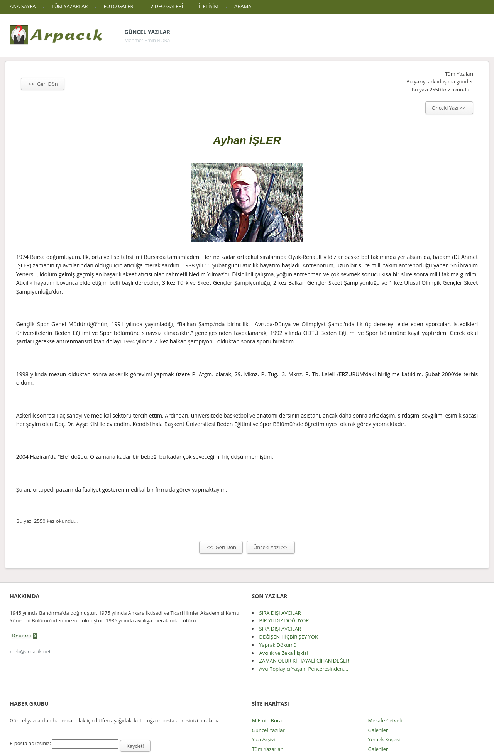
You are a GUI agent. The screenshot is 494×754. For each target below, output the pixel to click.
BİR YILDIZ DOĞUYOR (284, 620)
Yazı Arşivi (263, 739)
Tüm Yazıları (459, 73)
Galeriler (378, 730)
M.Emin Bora (267, 720)
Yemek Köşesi (384, 739)
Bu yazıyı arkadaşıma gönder (439, 81)
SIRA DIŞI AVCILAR (280, 612)
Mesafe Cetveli (385, 720)
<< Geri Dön (42, 83)
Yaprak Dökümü (277, 644)
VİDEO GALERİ (166, 6)
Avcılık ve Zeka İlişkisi (283, 652)
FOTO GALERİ (119, 6)
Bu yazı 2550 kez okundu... (442, 89)
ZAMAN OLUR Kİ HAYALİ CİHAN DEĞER (304, 660)
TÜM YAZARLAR (69, 6)
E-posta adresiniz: (30, 743)
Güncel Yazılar (147, 32)
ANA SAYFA (23, 6)
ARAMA (242, 6)
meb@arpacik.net (30, 651)
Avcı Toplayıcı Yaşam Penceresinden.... (303, 668)
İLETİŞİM (208, 6)
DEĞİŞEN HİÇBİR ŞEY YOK (288, 636)
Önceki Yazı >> (449, 107)
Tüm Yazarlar (267, 749)
